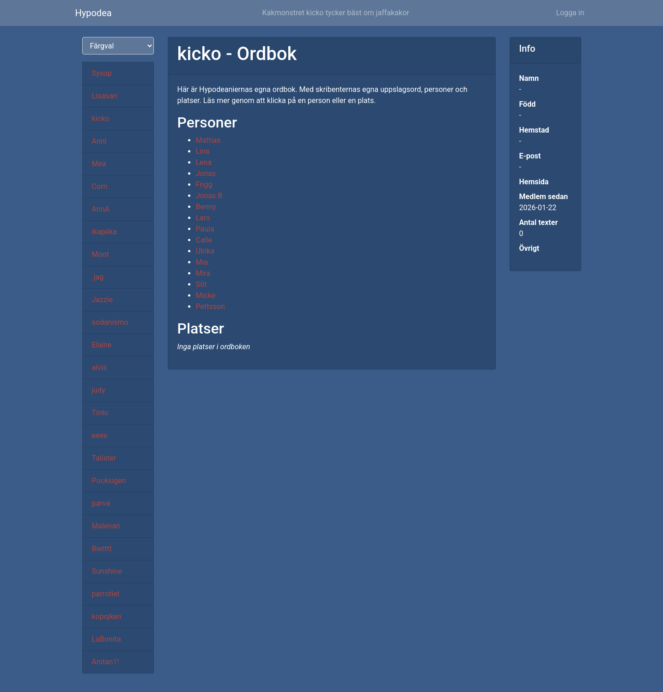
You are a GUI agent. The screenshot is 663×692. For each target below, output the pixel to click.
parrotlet (106, 593)
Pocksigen (109, 480)
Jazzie (102, 299)
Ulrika (205, 251)
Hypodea (93, 12)
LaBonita (106, 639)
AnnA (101, 209)
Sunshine (107, 571)
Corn (100, 186)
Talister (104, 458)
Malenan (106, 526)
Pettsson (210, 306)
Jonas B (209, 195)
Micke (206, 295)
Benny (206, 206)
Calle (204, 240)
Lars (203, 217)
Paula (205, 229)
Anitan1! (105, 661)
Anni (99, 141)
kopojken (107, 616)
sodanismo (110, 322)
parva (101, 503)
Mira (203, 273)
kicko (100, 118)
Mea (99, 163)
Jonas (206, 173)
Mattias (208, 140)
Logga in (570, 12)
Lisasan (104, 95)
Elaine (102, 344)
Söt (201, 284)
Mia (202, 262)
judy (98, 390)
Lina (203, 151)
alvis (99, 367)
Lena (204, 162)
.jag (98, 277)
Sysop (102, 73)
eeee (100, 435)
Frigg (204, 184)
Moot (100, 254)
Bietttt (102, 548)
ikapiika (104, 231)
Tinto (100, 412)
